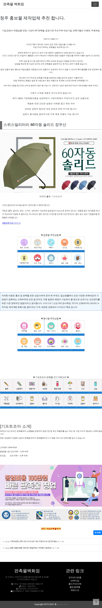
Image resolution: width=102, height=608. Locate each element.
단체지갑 (75, 580)
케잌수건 (75, 590)
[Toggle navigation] (95, 4)
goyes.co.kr (62, 604)
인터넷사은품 (75, 577)
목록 (98, 533)
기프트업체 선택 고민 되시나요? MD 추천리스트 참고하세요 (33, 541)
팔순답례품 (75, 587)
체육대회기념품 (50, 303)
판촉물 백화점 (13, 4)
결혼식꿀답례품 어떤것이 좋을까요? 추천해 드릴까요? (31, 547)
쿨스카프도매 (75, 584)
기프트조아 (57, 196)
